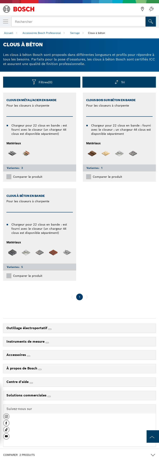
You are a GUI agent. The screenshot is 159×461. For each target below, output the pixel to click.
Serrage (75, 32)
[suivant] (87, 297)
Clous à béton (96, 32)
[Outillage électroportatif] (50, 329)
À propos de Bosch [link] (22, 368)
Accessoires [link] (16, 355)
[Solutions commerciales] (49, 396)
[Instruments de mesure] (47, 342)
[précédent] (72, 297)
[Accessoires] (28, 356)
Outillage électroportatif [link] (27, 328)
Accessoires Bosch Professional (42, 32)
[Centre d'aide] (31, 383)
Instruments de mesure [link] (26, 341)
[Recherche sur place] (151, 22)
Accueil (8, 32)
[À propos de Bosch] (40, 369)
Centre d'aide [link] (18, 382)
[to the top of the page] (153, 436)
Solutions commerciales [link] (26, 395)
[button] (6, 418)
